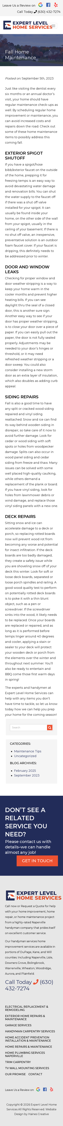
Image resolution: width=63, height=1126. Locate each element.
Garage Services (18, 1025)
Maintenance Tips (27, 751)
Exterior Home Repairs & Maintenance (25, 1017)
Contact (35, 1074)
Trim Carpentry (18, 1062)
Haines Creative (38, 1114)
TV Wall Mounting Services (27, 1068)
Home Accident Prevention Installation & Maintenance (28, 1039)
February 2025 (25, 771)
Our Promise (15, 1074)
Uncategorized (25, 756)
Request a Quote (32, 906)
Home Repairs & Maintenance (28, 1046)
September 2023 (26, 775)
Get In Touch (37, 860)
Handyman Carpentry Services (30, 1031)
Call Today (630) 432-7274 (38, 12)
